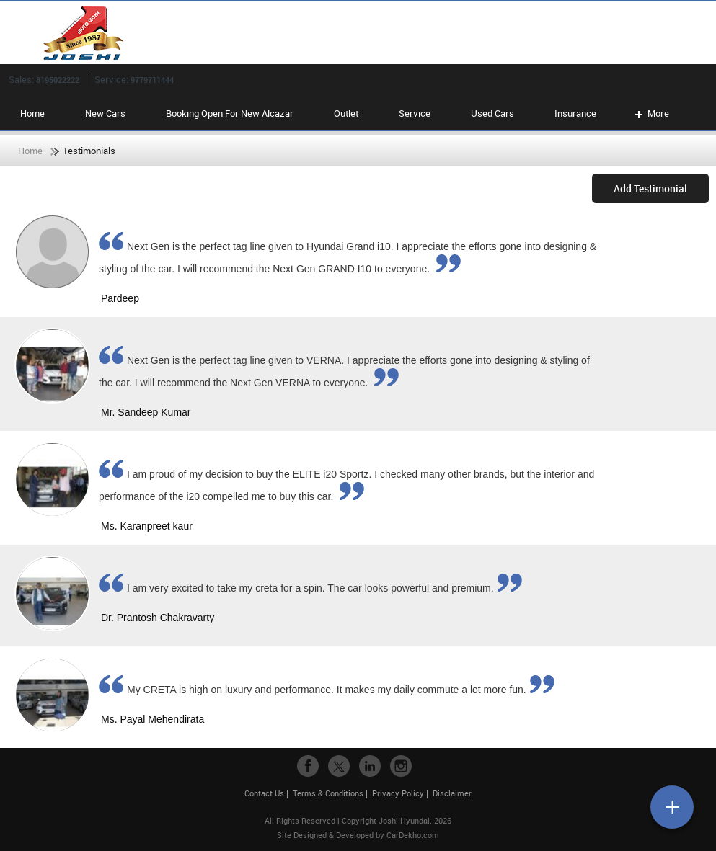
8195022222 (57, 79)
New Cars (105, 113)
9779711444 (152, 79)
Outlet (346, 113)
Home (32, 113)
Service (414, 113)
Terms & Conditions (328, 793)
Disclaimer (452, 793)
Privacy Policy (398, 793)
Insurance (575, 113)
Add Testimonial (650, 188)
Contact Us (264, 793)
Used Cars (492, 113)
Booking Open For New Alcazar (229, 113)
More (650, 113)
